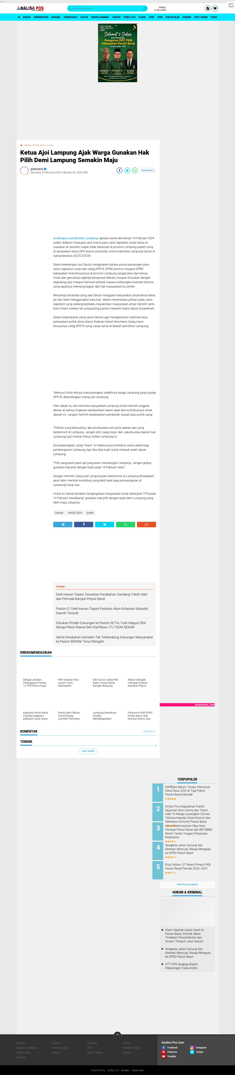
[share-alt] (62, 524)
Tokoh (55, 1046)
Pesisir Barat (83, 17)
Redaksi (126, 1064)
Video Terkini (95, 1046)
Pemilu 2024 (155, 17)
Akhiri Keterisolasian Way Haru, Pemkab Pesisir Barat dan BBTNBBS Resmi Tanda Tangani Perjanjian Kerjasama (192, 829)
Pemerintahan (46, 17)
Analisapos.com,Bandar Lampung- (76, 238)
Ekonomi (92, 1037)
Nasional (65, 17)
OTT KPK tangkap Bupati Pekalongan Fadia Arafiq (181, 960)
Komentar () (148, 170)
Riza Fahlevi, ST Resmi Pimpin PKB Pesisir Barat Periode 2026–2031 (192, 864)
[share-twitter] (127, 170)
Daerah (29, 17)
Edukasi (139, 17)
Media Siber (140, 1064)
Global (170, 17)
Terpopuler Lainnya (187, 879)
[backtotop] (117, 1029)
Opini (192, 17)
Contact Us (113, 1064)
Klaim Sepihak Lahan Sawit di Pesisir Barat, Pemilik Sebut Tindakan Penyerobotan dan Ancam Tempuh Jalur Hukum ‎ (184, 929)
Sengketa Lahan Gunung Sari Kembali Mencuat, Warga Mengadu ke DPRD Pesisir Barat (191, 848)
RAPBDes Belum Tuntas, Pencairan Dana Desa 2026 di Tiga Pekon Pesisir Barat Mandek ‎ (192, 792)
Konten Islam (207, 17)
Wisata (127, 1046)
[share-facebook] (119, 170)
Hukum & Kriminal (119, 17)
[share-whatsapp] (135, 170)
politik (100, 17)
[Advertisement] (117, 109)
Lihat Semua (88, 751)
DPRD (182, 17)
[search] (107, 8)
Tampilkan (149, 731)
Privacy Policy (96, 1064)
